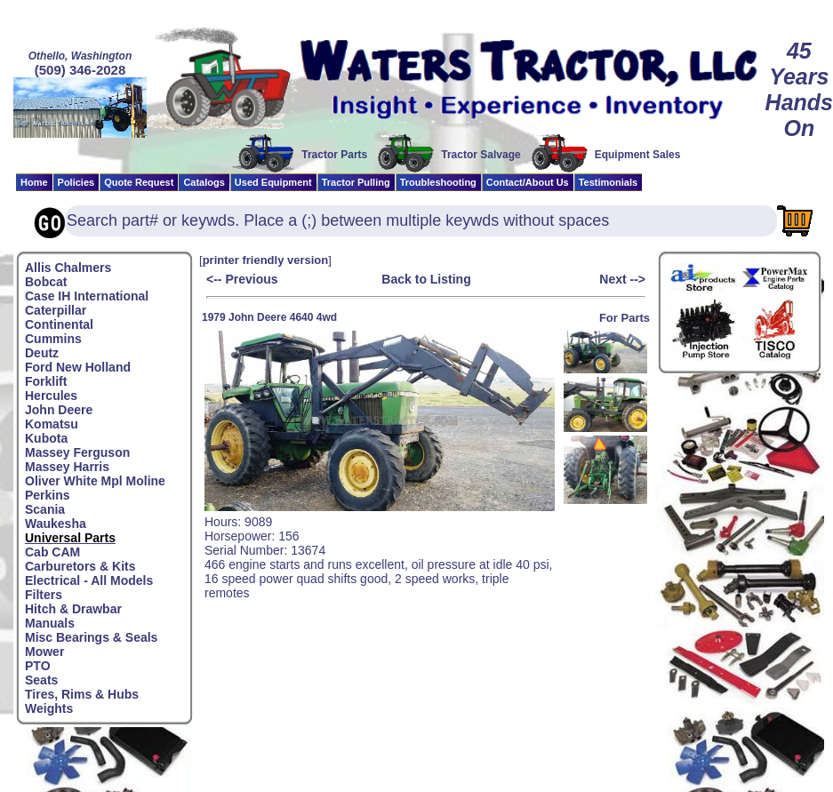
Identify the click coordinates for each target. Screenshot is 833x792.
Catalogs (203, 182)
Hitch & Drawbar (73, 609)
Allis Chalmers (68, 267)
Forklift (46, 381)
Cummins (53, 339)
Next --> (622, 279)
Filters (43, 595)
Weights (49, 708)
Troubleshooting (438, 182)
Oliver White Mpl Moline (95, 481)
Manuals (50, 623)
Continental (59, 324)
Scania (45, 509)
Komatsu (51, 424)
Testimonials (608, 182)
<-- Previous (242, 279)
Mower (44, 651)
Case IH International (86, 296)
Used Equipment (273, 182)
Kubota (46, 438)
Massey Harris (67, 467)
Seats (41, 680)
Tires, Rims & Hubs (82, 694)
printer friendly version (266, 260)
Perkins (47, 495)
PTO (38, 666)
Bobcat (46, 282)
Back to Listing (425, 279)
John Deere (58, 410)
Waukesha (55, 523)
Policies (76, 182)
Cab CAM (52, 552)
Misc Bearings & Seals (91, 637)
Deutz (42, 353)
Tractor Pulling (356, 182)
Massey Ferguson (77, 452)
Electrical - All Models (89, 580)
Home (34, 182)
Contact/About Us (527, 182)
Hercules (51, 395)
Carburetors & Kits (80, 566)
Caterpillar (55, 310)
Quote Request (138, 182)
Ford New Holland (78, 367)
